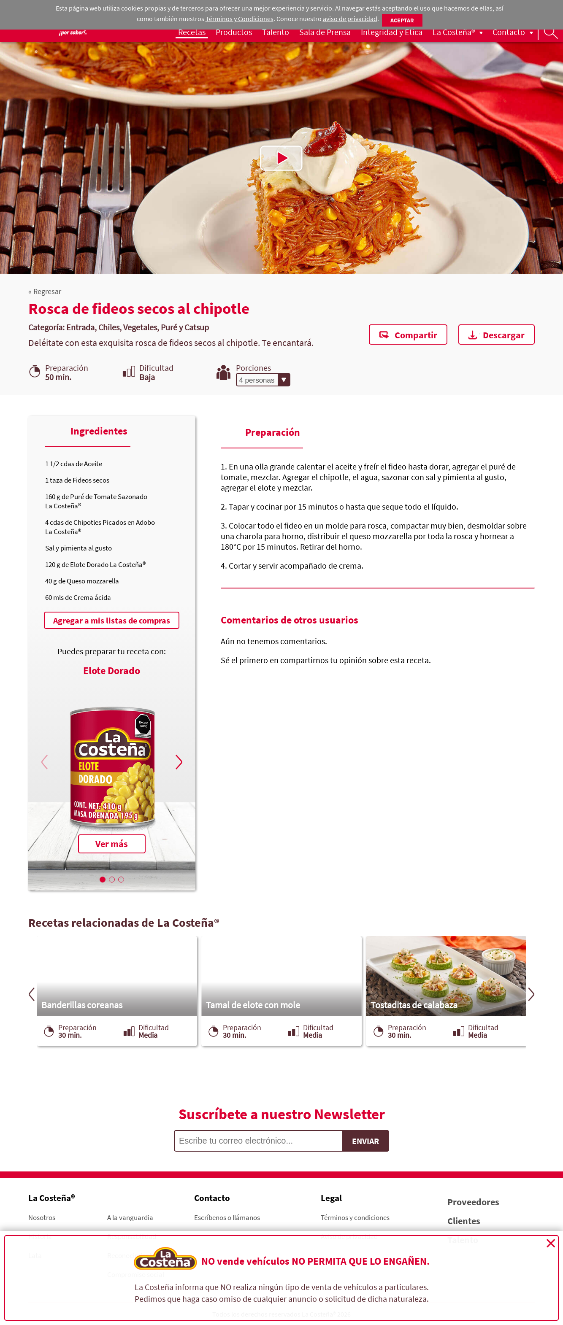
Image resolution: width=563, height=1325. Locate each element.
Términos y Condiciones (239, 18)
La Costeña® (454, 32)
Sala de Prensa (325, 32)
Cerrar (550, 1243)
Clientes (463, 1221)
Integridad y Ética (391, 32)
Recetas (192, 32)
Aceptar (402, 20)
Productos (234, 32)
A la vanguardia (130, 1217)
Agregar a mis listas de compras (111, 620)
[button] (178, 762)
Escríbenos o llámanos (227, 1217)
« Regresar (44, 291)
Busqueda (550, 32)
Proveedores (473, 1202)
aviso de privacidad (350, 18)
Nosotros (41, 1217)
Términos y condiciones (355, 1217)
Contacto (509, 32)
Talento (275, 32)
